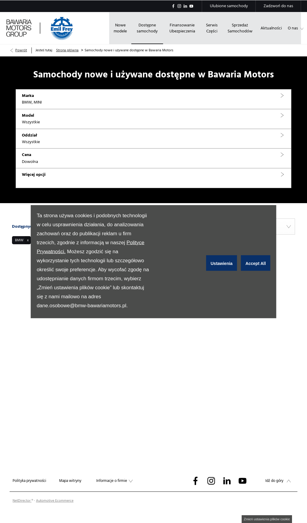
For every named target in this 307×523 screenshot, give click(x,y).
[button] (153, 99)
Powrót (21, 50)
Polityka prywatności (29, 480)
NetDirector (22, 500)
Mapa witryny (70, 480)
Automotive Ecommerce (54, 500)
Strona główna (67, 50)
